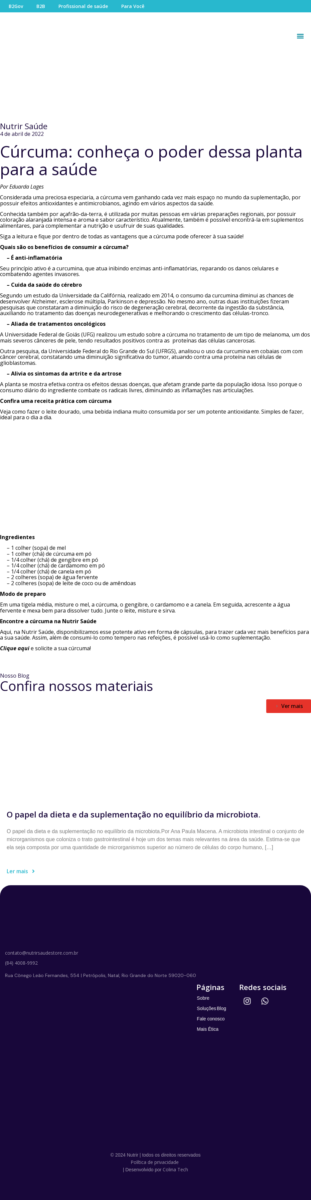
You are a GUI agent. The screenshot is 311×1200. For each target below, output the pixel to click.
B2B (40, 6)
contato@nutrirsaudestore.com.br (41, 953)
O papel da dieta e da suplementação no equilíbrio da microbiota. (133, 814)
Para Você (132, 6)
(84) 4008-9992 (21, 963)
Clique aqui (14, 648)
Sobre (203, 998)
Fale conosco (210, 1018)
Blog (221, 1008)
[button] (300, 35)
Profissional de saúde (83, 6)
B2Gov (16, 6)
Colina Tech (175, 1169)
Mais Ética (207, 1029)
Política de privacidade (155, 1162)
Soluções (206, 1008)
